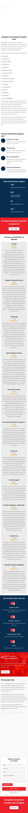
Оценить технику (14, 788)
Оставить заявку (14, 228)
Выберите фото (7, 784)
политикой (21, 791)
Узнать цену (5, 671)
